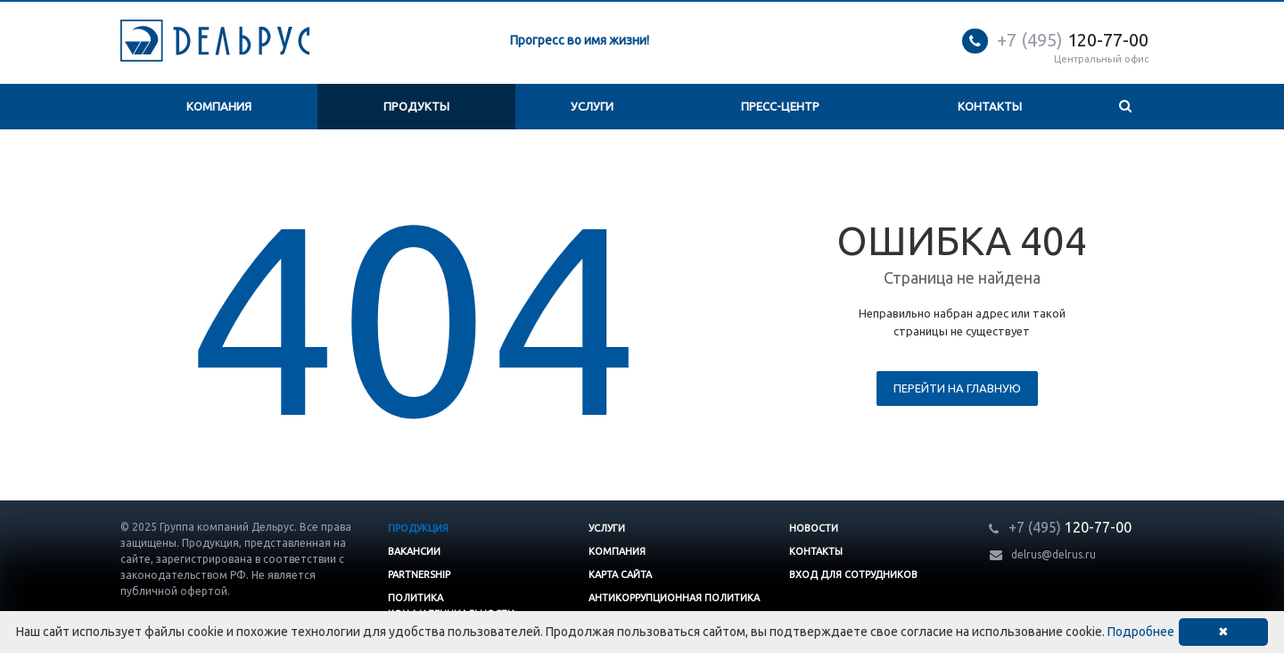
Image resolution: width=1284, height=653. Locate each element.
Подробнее (1140, 631)
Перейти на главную (957, 388)
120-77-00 (1072, 39)
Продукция (418, 528)
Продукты (416, 106)
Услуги (592, 106)
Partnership (419, 574)
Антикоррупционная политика (674, 597)
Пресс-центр (780, 106)
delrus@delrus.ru (1053, 554)
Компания (218, 106)
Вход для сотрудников (853, 574)
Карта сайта (620, 574)
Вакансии (414, 551)
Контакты (990, 106)
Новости (813, 528)
